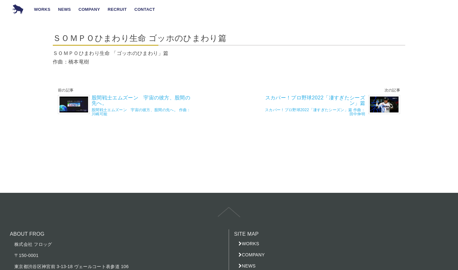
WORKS (250, 243)
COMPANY (253, 254)
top (229, 217)
